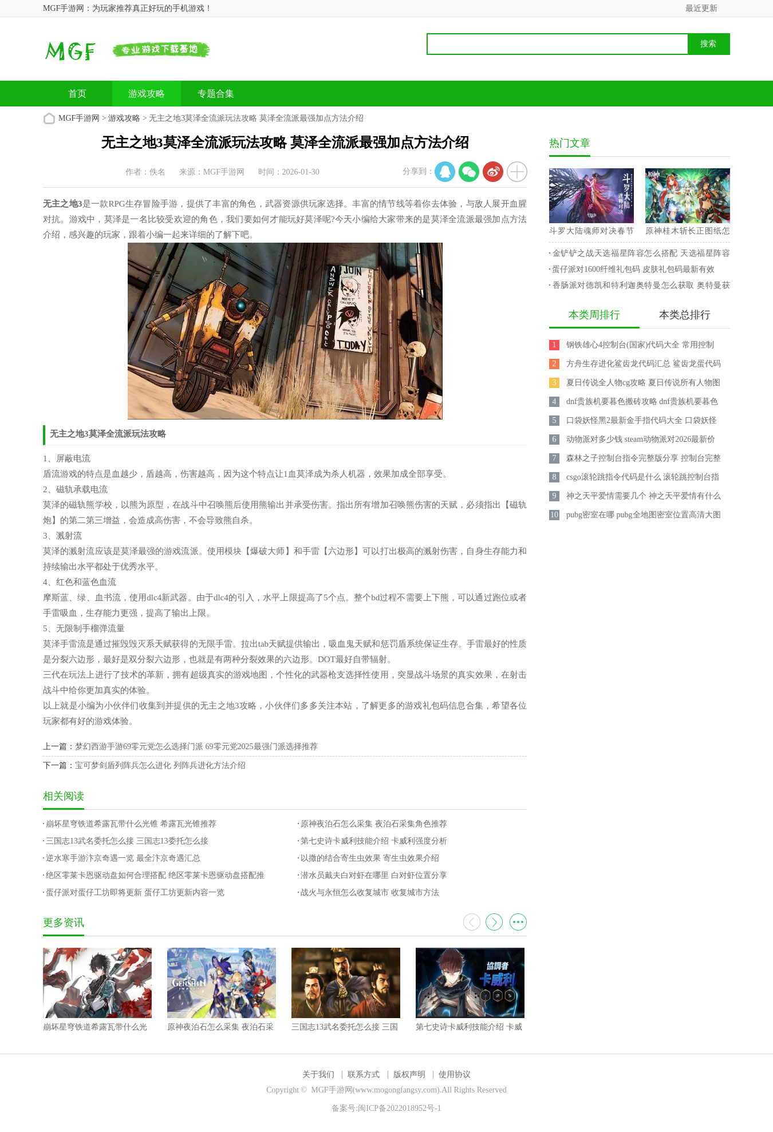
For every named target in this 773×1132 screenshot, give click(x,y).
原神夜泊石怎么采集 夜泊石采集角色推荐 (374, 824)
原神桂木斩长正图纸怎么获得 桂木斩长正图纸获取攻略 (687, 233)
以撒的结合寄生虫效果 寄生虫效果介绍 (370, 858)
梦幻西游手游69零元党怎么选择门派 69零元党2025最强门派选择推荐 (196, 746)
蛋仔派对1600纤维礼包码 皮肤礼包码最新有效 (633, 269)
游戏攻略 (146, 93)
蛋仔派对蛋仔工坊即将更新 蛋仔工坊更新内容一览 (135, 892)
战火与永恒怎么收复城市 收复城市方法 (370, 892)
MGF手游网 (79, 118)
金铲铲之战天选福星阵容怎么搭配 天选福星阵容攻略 (639, 255)
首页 (77, 93)
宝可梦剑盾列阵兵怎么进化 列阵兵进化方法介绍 (160, 765)
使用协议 (455, 1074)
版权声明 (409, 1074)
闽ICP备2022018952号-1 (399, 1108)
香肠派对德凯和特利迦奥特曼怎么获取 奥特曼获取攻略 (639, 287)
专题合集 (216, 93)
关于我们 (318, 1074)
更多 (518, 922)
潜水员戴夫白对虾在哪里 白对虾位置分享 (374, 875)
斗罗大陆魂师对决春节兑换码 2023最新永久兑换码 (591, 233)
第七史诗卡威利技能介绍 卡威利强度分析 (374, 841)
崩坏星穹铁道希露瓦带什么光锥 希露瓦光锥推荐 (131, 824)
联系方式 (364, 1074)
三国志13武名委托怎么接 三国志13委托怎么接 (127, 841)
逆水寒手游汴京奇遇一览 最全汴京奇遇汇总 (123, 858)
